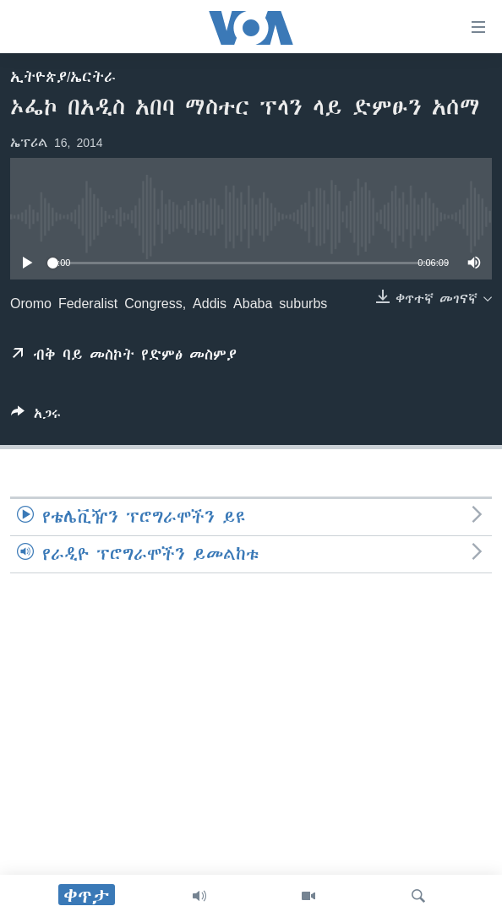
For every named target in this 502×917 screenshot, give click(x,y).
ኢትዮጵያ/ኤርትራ (63, 76)
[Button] (36, 416)
